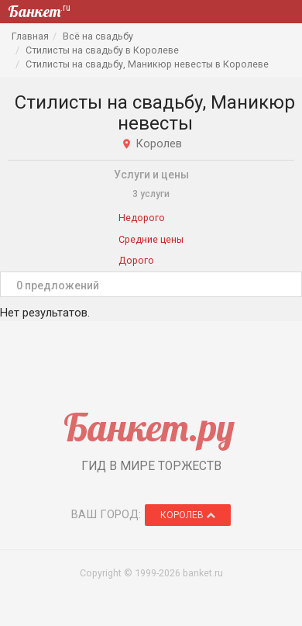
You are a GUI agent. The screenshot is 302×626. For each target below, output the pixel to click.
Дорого (136, 260)
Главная (30, 36)
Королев (187, 515)
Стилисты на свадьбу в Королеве (102, 50)
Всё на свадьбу (98, 36)
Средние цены (151, 239)
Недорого (141, 217)
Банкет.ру (149, 427)
